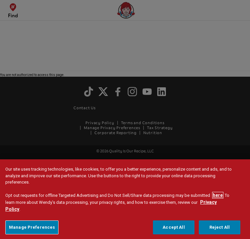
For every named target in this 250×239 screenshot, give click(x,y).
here (218, 196)
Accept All (174, 228)
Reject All (219, 228)
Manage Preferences (32, 228)
